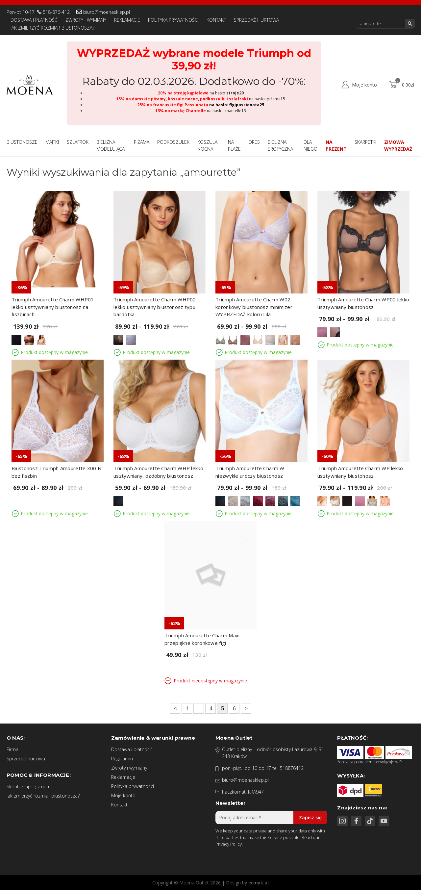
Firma (12, 749)
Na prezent (336, 145)
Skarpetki (365, 142)
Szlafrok (77, 142)
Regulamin (122, 758)
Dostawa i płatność (34, 20)
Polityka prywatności (173, 20)
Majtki (52, 142)
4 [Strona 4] (210, 708)
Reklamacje (127, 20)
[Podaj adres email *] (271, 817)
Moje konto (123, 795)
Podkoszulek (173, 142)
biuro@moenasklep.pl (106, 12)
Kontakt (216, 20)
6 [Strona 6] (234, 708)
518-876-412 (56, 12)
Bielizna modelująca (110, 145)
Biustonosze (22, 142)
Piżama (141, 142)
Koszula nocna (207, 145)
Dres (254, 142)
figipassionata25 (246, 105)
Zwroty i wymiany (85, 20)
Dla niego (310, 145)
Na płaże (234, 145)
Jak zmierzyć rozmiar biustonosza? (52, 28)
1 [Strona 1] (187, 708)
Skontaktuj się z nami (29, 786)
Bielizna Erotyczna (280, 145)
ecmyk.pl (258, 882)
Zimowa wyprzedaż (398, 145)
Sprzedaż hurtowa (256, 20)
